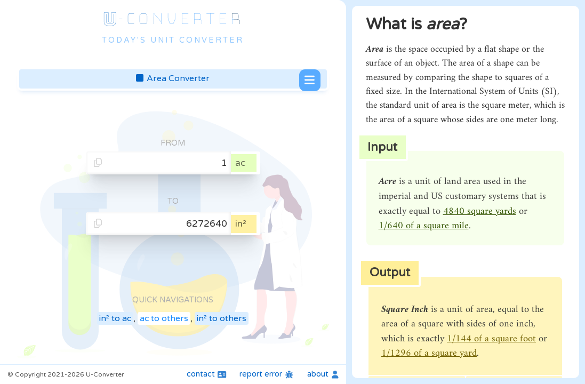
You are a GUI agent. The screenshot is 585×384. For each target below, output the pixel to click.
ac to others (164, 318)
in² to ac (115, 318)
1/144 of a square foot (491, 339)
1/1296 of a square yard (429, 353)
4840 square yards (479, 211)
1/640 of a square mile (424, 226)
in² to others (221, 318)
